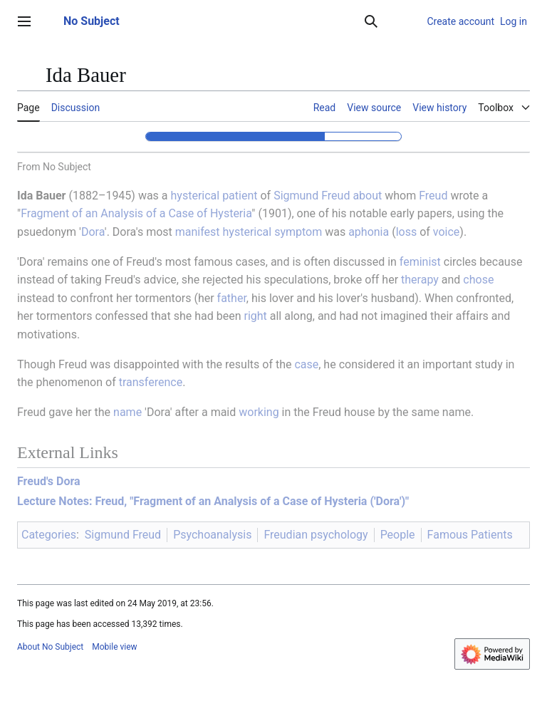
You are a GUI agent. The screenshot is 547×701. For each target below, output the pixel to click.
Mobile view (114, 647)
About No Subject (50, 647)
